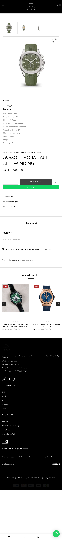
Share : (5, 207)
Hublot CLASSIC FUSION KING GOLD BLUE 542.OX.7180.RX (46, 325)
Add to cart (36, 182)
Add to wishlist (56, 182)
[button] (58, 6)
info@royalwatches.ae (9, 403)
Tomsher (52, 519)
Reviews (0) (31, 223)
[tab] (31, 223)
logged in (15, 260)
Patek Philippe (13, 201)
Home (5, 152)
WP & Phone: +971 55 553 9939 (14, 413)
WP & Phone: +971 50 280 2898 (14, 409)
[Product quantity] (10, 181)
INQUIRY (31, 187)
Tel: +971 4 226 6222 (10, 406)
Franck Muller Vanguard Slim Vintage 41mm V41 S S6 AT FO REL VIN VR (15, 326)
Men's (11, 152)
